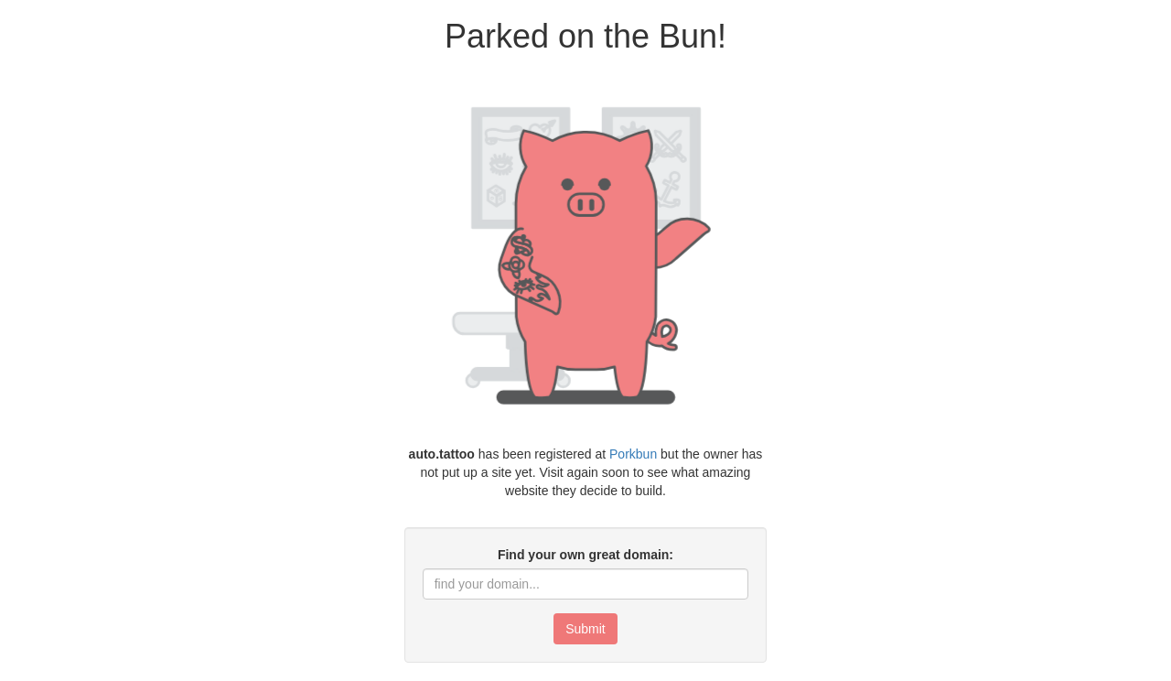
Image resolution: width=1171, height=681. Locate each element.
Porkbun (633, 454)
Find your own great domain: (585, 554)
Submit (585, 629)
